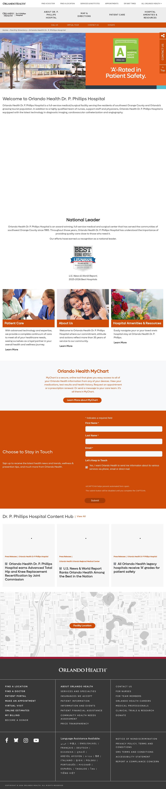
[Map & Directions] (84, 15)
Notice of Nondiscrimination (136, 739)
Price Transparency (75, 723)
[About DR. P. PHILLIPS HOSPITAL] (51, 15)
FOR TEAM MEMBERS (128, 696)
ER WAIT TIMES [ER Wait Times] (130, 3)
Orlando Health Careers (133, 701)
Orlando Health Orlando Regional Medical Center (79, 561)
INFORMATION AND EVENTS (78, 705)
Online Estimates (17, 710)
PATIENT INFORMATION (75, 701)
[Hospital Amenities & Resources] (150, 15)
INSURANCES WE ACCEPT (76, 696)
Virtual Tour (73, 25)
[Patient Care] (117, 14)
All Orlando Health (150, 3)
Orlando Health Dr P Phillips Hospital (33, 556)
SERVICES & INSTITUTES (90, 3)
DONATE (121, 715)
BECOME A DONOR (16, 720)
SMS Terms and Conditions (135, 752)
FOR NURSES (123, 691)
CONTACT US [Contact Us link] (124, 686)
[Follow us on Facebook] (7, 740)
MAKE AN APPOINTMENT (20, 701)
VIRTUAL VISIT (14, 705)
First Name (91, 423)
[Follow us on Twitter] (16, 739)
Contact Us (93, 25)
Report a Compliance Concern (137, 761)
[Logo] (14, 3)
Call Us (54, 25)
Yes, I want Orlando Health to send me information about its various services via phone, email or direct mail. (124, 467)
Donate (111, 25)
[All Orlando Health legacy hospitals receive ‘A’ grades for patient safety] (137, 538)
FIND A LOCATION (67, 3)
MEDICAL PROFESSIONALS (132, 705)
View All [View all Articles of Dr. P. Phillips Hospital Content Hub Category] (81, 516)
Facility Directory (18, 30)
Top (163, 70)
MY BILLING (12, 715)
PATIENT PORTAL (15, 696)
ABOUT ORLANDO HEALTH (77, 686)
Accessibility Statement (133, 757)
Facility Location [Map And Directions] (82, 625)
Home (5, 30)
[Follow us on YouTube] (36, 740)
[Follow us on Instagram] (26, 740)
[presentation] (104, 478)
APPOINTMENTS (111, 3)
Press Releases (11, 556)
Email (88, 448)
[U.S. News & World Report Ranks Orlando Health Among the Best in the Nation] (83, 538)
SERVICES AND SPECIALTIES (78, 691)
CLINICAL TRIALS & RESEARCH (135, 710)
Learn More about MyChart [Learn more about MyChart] (82, 400)
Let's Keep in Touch (96, 460)
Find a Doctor (48, 3)
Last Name (91, 435)
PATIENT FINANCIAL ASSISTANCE (82, 710)
